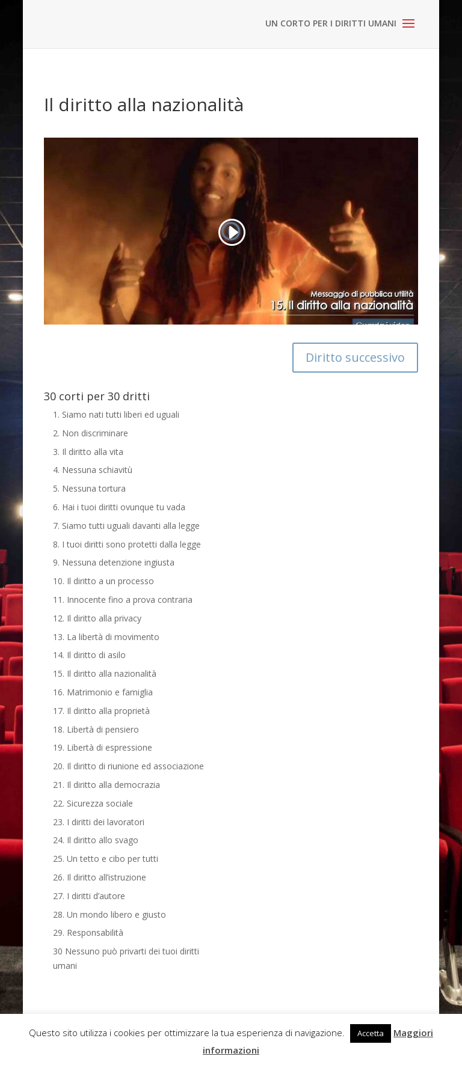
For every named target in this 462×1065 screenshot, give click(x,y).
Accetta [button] (370, 1033)
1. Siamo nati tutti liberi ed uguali (116, 414)
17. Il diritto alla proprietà (101, 710)
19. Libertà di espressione (102, 747)
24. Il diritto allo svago (95, 840)
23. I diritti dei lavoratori (98, 822)
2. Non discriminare (90, 433)
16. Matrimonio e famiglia (103, 692)
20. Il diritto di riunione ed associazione (128, 766)
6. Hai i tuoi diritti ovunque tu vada (119, 507)
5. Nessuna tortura (89, 488)
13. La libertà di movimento (106, 636)
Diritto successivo (355, 357)
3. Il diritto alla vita (88, 451)
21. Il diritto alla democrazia (106, 784)
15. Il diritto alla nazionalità (104, 673)
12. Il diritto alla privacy (97, 618)
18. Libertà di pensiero (96, 729)
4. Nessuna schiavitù (92, 469)
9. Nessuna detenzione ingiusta (113, 562)
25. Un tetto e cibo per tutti (105, 858)
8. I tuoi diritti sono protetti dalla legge (127, 544)
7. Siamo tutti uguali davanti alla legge (126, 525)
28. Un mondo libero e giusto (109, 914)
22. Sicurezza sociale (93, 803)
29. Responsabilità (88, 932)
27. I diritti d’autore (89, 896)
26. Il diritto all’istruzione (99, 877)
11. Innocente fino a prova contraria (122, 599)
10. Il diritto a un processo (103, 581)
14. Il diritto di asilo (89, 655)
